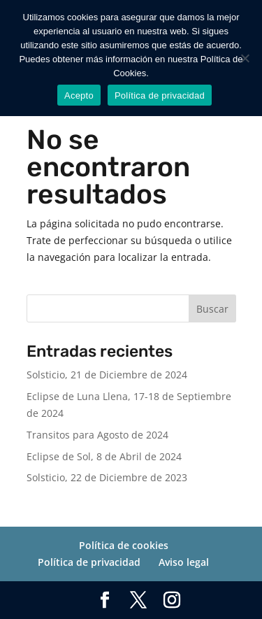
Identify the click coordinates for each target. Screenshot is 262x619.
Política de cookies (123, 545)
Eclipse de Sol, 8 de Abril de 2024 (104, 456)
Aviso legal (184, 562)
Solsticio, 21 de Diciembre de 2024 (107, 374)
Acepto (79, 95)
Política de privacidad (89, 562)
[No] (245, 58)
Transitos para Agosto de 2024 (97, 434)
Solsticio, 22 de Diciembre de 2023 (107, 477)
